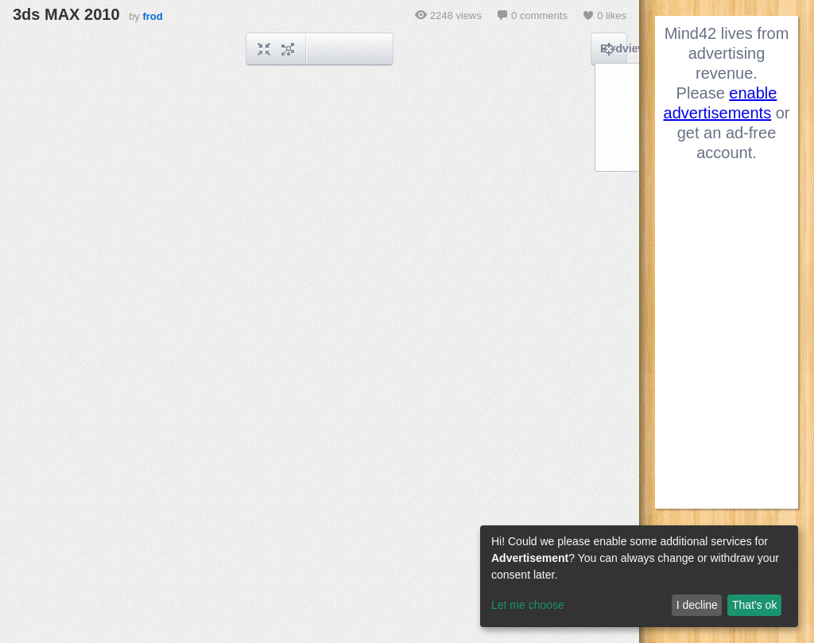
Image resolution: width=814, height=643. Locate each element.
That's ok (754, 604)
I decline (697, 604)
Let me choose (527, 604)
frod (152, 16)
